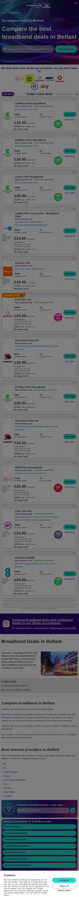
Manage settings (64, 890)
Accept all (64, 880)
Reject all (64, 886)
